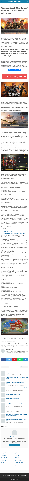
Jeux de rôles (18, 464)
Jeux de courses (19, 462)
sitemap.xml (23, 475)
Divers (17, 457)
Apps (3, 453)
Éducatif (17, 465)
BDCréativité (4, 464)
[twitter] (9, 359)
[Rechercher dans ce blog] (27, 1)
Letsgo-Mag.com (14, 1)
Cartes (17, 453)
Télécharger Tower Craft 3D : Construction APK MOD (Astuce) (14, 233)
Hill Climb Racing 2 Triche (8, 231)
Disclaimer (8, 475)
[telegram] (25, 359)
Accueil (4, 475)
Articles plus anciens (23, 366)
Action (3, 452)
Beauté (3, 465)
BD (2, 462)
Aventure (4, 460)
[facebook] (3, 359)
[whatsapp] (20, 359)
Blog (17, 452)
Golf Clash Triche (7, 230)
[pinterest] (14, 359)
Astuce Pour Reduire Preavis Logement (13, 398)
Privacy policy (13, 475)
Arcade (3, 455)
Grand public (18, 460)
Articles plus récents (4, 366)
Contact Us (19, 475)
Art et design (4, 457)
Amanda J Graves (14, 436)
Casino (17, 455)
